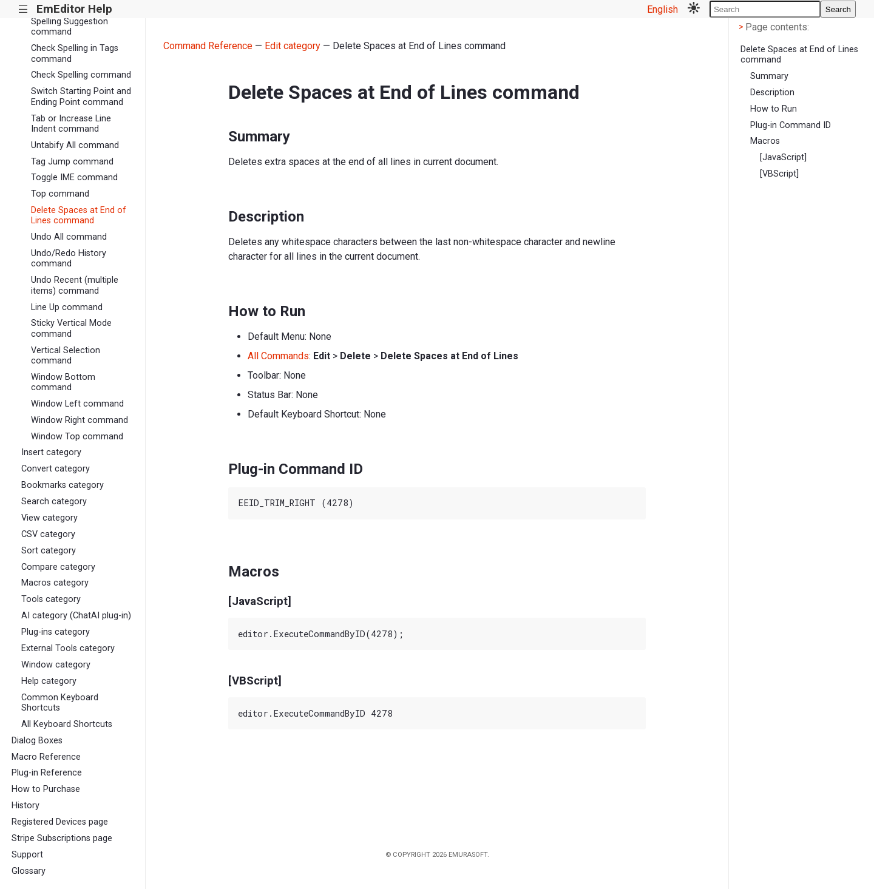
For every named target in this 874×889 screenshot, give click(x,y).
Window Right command (79, 420)
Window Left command (77, 404)
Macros (765, 141)
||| (23, 9)
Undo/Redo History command (68, 258)
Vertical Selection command (65, 355)
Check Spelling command (81, 75)
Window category (55, 665)
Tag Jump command (72, 162)
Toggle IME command (74, 177)
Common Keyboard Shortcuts (59, 702)
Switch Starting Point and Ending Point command (81, 96)
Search (838, 9)
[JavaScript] (783, 157)
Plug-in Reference (47, 773)
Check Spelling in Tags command (74, 53)
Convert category (55, 469)
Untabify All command (75, 145)
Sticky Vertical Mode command (71, 328)
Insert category (51, 452)
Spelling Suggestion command (69, 26)
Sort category (48, 551)
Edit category (292, 46)
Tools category (51, 599)
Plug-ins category (55, 632)
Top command (60, 194)
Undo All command (69, 237)
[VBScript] (779, 174)
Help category (48, 681)
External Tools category (68, 648)
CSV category (48, 534)
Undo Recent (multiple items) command (74, 285)
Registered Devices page (60, 822)
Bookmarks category (62, 485)
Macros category (55, 583)
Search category (54, 501)
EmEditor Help (74, 9)
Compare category (58, 567)
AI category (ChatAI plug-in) (76, 615)
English (662, 9)
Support (27, 855)
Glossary (29, 871)
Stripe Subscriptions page (62, 838)
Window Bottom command (63, 382)
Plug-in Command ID (790, 125)
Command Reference (207, 46)
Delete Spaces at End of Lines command (78, 215)
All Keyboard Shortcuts (66, 724)
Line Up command (67, 307)
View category (49, 518)
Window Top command (77, 436)
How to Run (773, 109)
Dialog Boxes (37, 740)
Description (772, 92)
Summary (769, 76)
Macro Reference (46, 757)
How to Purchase (46, 789)
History (25, 805)
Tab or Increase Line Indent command (71, 123)
